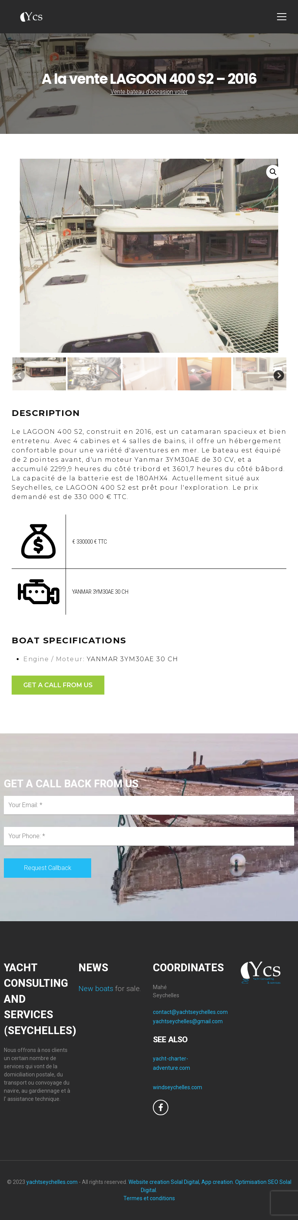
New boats (95, 988)
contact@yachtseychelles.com (190, 1012)
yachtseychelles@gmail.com (188, 1021)
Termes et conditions (149, 1198)
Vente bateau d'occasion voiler (149, 91)
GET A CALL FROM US (58, 685)
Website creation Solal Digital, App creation (180, 1182)
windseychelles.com (177, 1087)
